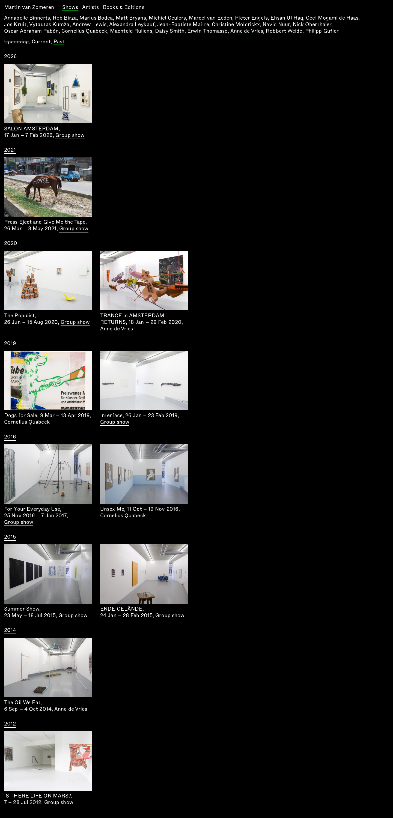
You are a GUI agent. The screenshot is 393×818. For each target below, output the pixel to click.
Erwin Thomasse (207, 31)
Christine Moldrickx (236, 24)
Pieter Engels (251, 17)
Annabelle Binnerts (27, 17)
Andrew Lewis (89, 24)
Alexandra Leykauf (131, 24)
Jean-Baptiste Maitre (183, 24)
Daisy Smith (169, 31)
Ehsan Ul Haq (286, 17)
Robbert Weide (284, 31)
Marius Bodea (96, 17)
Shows (70, 8)
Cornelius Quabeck (84, 31)
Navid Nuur (276, 24)
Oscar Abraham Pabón (31, 31)
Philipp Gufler (322, 31)
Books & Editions (123, 7)
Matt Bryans (131, 17)
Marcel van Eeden (211, 17)
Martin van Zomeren (29, 7)
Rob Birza (65, 17)
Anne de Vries (246, 31)
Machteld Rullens (131, 31)
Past (58, 42)
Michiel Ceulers (167, 17)
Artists (90, 7)
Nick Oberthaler (312, 24)
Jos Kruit (15, 24)
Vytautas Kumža (49, 24)
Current (41, 41)
